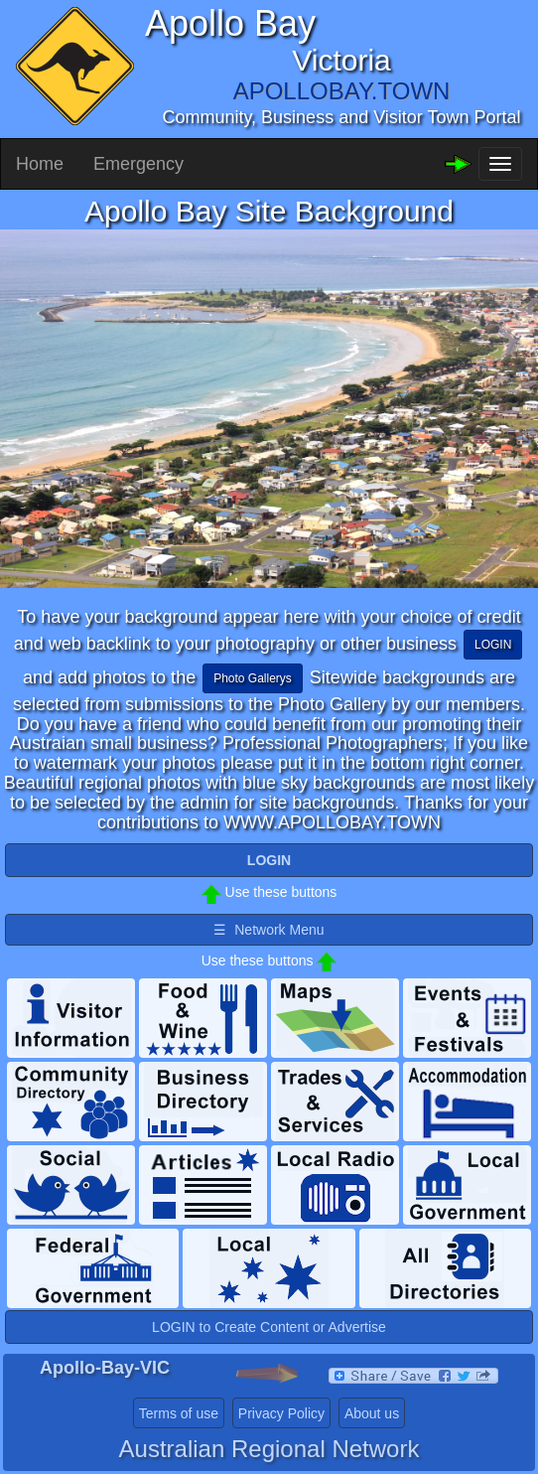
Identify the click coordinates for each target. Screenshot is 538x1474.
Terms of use (178, 1413)
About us (371, 1413)
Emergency (138, 164)
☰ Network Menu (268, 930)
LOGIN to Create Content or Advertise (269, 1327)
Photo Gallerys (252, 678)
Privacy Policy (281, 1413)
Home (40, 164)
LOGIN (492, 645)
